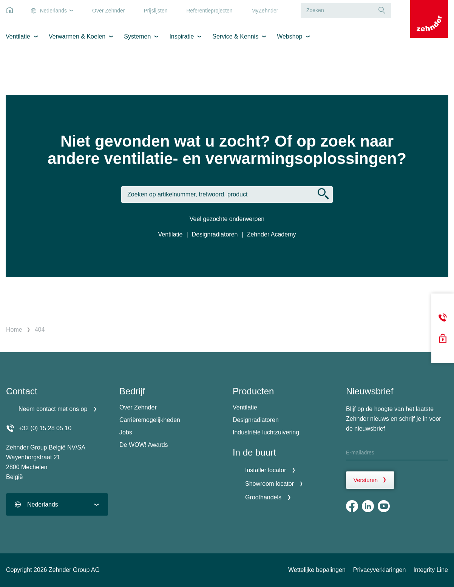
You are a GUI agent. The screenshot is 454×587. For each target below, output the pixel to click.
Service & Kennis (235, 36)
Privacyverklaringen (379, 570)
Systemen (137, 36)
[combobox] (57, 504)
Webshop (289, 36)
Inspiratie (181, 36)
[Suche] (381, 10)
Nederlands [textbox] (42, 504)
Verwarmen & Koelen (77, 36)
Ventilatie (18, 36)
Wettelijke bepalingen (317, 570)
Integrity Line (430, 570)
